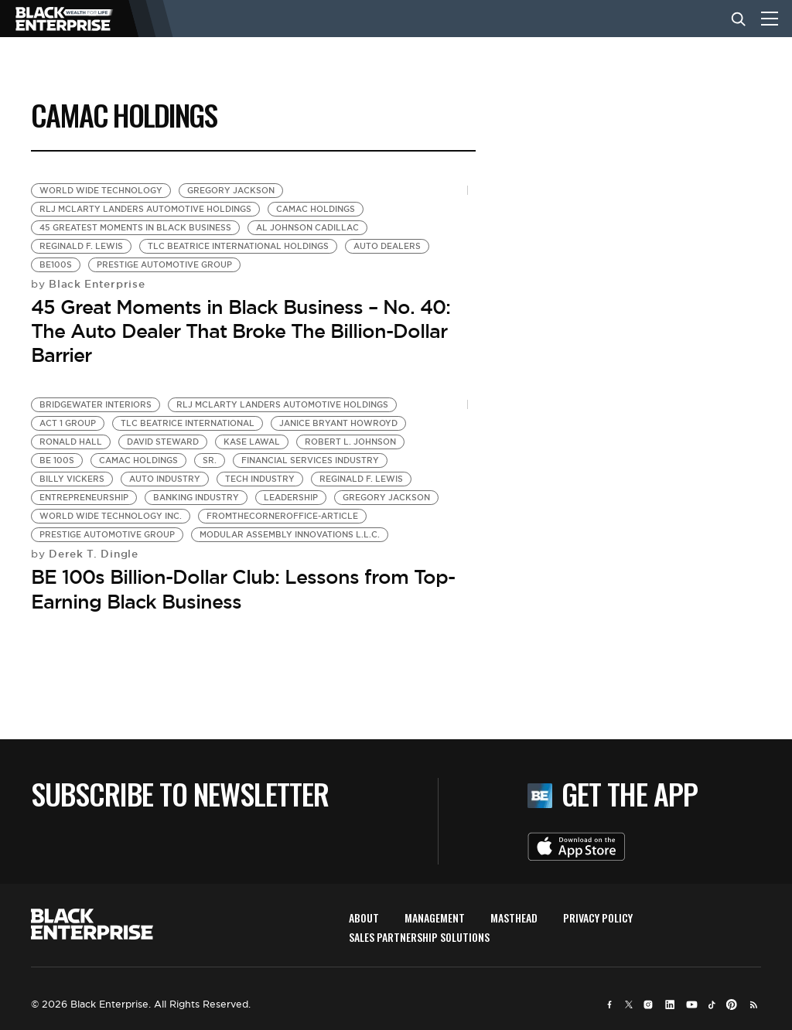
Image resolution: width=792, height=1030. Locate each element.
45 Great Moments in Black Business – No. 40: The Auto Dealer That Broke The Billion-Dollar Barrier (240, 331)
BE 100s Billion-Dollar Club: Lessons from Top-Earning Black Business (243, 588)
